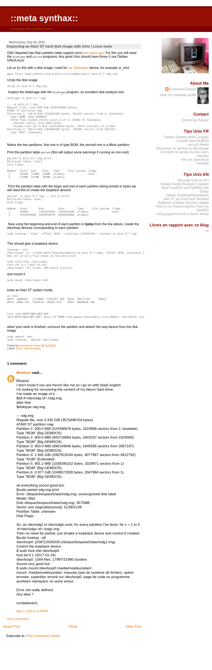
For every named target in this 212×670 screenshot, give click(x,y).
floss (19, 378)
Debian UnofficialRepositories (187, 195)
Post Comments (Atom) (43, 666)
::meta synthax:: (44, 18)
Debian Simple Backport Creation (184, 184)
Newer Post (11, 656)
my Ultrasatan (78, 68)
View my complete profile (178, 95)
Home (73, 656)
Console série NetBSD (192, 141)
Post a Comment (18, 648)
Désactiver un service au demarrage (182, 148)
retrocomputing (32, 378)
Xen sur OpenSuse (195, 159)
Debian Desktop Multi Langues (186, 137)
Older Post (133, 656)
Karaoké (202, 163)
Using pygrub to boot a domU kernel (182, 214)
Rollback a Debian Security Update (183, 202)
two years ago (93, 53)
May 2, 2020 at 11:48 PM (32, 641)
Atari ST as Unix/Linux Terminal (186, 199)
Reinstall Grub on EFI (193, 180)
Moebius (23, 402)
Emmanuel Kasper (182, 89)
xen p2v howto (198, 144)
